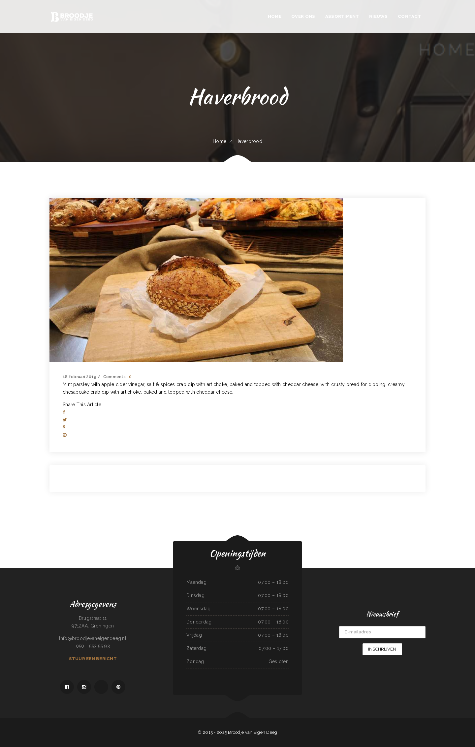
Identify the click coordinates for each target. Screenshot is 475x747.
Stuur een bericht (93, 658)
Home (219, 141)
